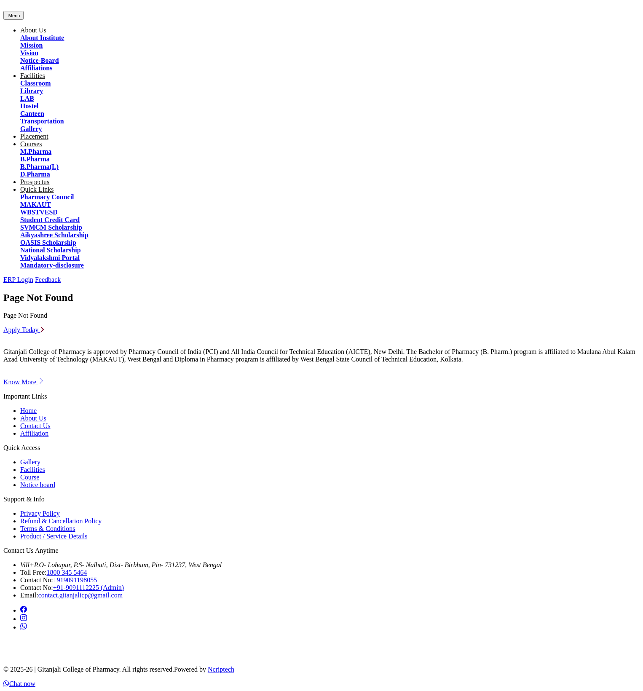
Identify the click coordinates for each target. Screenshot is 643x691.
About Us (33, 30)
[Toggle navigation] (13, 15)
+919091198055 (75, 580)
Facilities (32, 75)
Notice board (37, 484)
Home (28, 410)
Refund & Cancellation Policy (61, 521)
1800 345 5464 (66, 572)
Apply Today (23, 329)
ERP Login (18, 279)
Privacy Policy (40, 513)
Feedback (48, 279)
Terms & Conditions (47, 528)
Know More (24, 382)
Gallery (30, 462)
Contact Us (35, 425)
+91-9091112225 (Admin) (88, 587)
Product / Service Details (54, 536)
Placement (34, 136)
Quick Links (37, 189)
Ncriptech (221, 669)
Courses (31, 143)
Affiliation (34, 433)
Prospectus (34, 181)
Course (29, 477)
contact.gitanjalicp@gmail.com (80, 595)
